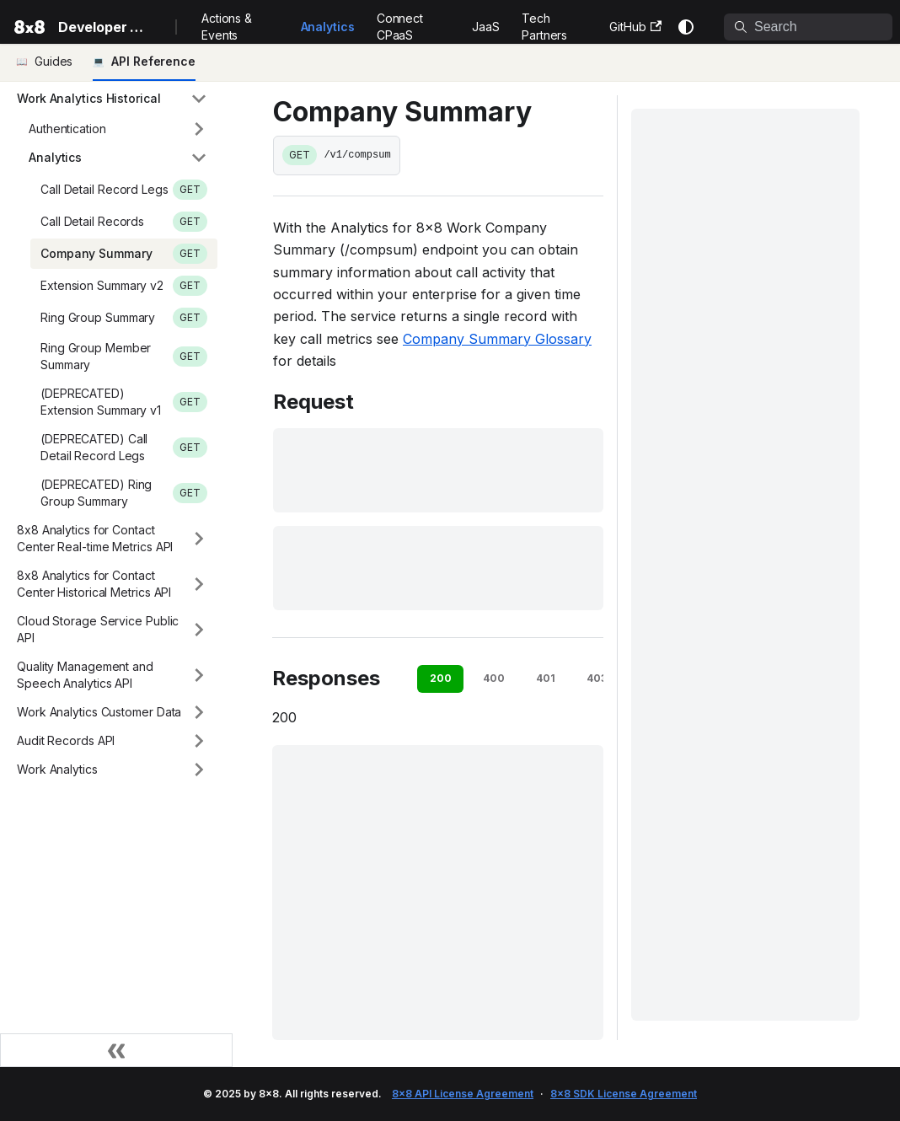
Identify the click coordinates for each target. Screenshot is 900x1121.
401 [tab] (545, 678)
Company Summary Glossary (497, 338)
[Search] (808, 26)
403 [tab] (597, 678)
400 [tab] (494, 678)
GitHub (635, 26)
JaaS (486, 26)
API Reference (153, 61)
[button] (112, 98)
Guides (53, 61)
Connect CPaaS (400, 26)
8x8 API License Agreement (462, 1093)
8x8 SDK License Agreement (623, 1093)
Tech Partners (544, 26)
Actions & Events (226, 26)
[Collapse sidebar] (116, 1050)
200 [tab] (441, 678)
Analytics (328, 26)
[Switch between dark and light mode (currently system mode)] (685, 26)
